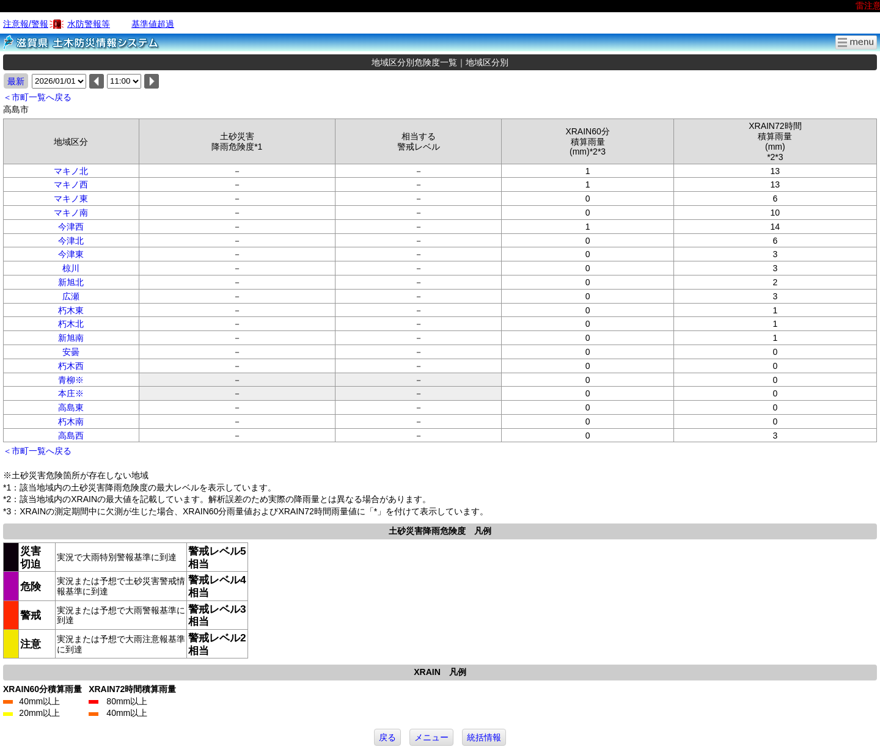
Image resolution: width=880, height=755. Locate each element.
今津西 (71, 227)
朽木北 (71, 324)
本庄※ (71, 393)
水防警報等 (88, 24)
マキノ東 (71, 198)
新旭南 (71, 338)
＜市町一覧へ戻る (37, 97)
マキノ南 (71, 212)
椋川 (70, 268)
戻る (387, 737)
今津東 (71, 254)
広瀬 (70, 296)
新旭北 (71, 282)
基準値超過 (152, 24)
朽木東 (71, 310)
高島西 (71, 435)
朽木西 (71, 366)
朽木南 (71, 421)
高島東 (71, 407)
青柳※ (71, 380)
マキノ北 (71, 171)
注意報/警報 (25, 24)
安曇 (70, 352)
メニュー (431, 737)
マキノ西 (71, 184)
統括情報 (484, 737)
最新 (15, 81)
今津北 (71, 241)
